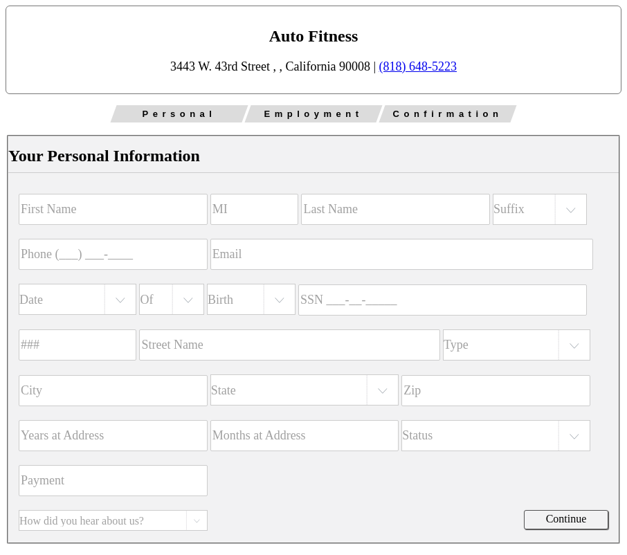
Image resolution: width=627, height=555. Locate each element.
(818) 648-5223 (418, 66)
